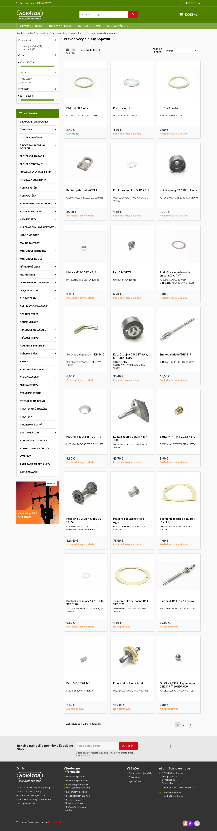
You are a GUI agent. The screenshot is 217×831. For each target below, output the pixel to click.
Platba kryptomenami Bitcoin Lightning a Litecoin (77, 786)
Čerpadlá (26, 129)
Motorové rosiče (31, 258)
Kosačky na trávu (31, 211)
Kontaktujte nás (89, 25)
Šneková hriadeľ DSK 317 (175, 354)
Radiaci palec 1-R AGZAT (81, 190)
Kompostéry (28, 195)
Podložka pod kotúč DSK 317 (131, 190)
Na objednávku (32, 46)
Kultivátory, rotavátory (37, 227)
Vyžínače (25, 456)
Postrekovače (29, 314)
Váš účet (133, 768)
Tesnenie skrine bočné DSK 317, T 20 (130, 602)
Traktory (26, 416)
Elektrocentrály (31, 164)
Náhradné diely (30, 266)
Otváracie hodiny (31, 25)
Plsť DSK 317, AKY (77, 108)
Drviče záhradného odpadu (32, 147)
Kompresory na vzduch (35, 203)
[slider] (19, 66)
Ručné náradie (29, 377)
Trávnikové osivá (31, 424)
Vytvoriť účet (135, 781)
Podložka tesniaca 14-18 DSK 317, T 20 (84, 602)
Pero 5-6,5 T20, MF (78, 683)
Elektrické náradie (32, 156)
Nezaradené (28, 274)
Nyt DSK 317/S (122, 272)
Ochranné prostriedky (34, 282)
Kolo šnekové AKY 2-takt (129, 683)
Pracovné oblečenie (33, 329)
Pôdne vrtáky (29, 322)
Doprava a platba (60, 25)
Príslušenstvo (29, 337)
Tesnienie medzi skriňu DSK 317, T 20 (177, 520)
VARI (26, 82)
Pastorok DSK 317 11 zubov (177, 601)
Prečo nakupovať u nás (78, 795)
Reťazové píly (28, 353)
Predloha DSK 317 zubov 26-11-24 (84, 520)
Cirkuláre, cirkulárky (34, 121)
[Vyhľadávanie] (108, 14)
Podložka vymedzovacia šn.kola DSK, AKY (175, 274)
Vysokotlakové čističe (34, 448)
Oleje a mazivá (29, 290)
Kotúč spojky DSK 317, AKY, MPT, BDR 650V (130, 356)
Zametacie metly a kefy (35, 464)
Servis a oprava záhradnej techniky (73, 801)
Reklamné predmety (33, 345)
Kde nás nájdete (117, 25)
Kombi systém (28, 187)
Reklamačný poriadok (77, 791)
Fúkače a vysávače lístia (35, 171)
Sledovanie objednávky (141, 773)
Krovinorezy (28, 219)
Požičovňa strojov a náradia (75, 809)
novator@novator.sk (172, 795)
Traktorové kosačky (33, 408)
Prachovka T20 (122, 108)
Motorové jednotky (33, 250)
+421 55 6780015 (43, 2)
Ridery (24, 361)
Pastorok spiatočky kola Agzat (128, 520)
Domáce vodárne (31, 137)
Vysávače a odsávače (33, 440)
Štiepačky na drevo (32, 401)
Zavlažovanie (29, 472)
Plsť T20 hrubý (169, 108)
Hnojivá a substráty (33, 179)
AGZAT (27, 78)
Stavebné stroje (30, 393)
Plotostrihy (28, 298)
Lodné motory (29, 235)
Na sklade (29, 49)
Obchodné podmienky (77, 780)
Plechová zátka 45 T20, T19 (83, 436)
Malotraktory (29, 243)
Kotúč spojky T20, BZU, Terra (178, 190)
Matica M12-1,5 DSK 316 (81, 272)
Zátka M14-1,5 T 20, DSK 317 (177, 436)
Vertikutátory (29, 432)
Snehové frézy (29, 385)
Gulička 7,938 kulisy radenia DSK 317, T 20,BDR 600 (177, 684)
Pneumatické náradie (34, 306)
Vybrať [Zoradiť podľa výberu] (181, 51)
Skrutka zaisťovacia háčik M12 (85, 354)
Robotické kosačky (32, 369)
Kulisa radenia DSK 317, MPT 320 (131, 438)
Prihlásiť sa (134, 777)
